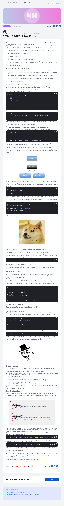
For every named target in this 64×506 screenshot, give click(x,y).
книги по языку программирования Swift (30, 455)
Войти (57, 2)
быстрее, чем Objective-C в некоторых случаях (25, 83)
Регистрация (58, 3)
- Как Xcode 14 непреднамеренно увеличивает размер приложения (22, 496)
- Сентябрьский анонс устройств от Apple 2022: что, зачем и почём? (23, 494)
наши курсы (22, 456)
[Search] (43, 2)
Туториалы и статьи (11, 2)
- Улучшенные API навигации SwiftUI (15, 492)
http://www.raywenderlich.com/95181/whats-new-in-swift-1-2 (28, 459)
